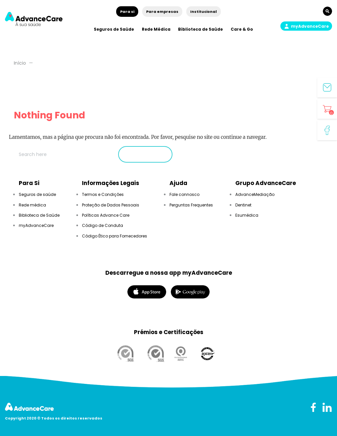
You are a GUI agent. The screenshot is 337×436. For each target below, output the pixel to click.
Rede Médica (156, 29)
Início (20, 63)
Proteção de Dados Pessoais (110, 205)
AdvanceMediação (254, 194)
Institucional (203, 11)
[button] (306, 26)
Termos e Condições (103, 194)
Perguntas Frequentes (191, 205)
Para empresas (162, 11)
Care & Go (242, 29)
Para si (127, 11)
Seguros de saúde (37, 194)
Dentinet (243, 205)
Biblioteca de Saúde (200, 29)
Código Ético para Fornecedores (114, 236)
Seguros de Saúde (114, 29)
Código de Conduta (102, 225)
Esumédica (246, 215)
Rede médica (32, 205)
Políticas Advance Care (105, 215)
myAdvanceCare (36, 225)
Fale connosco (184, 194)
